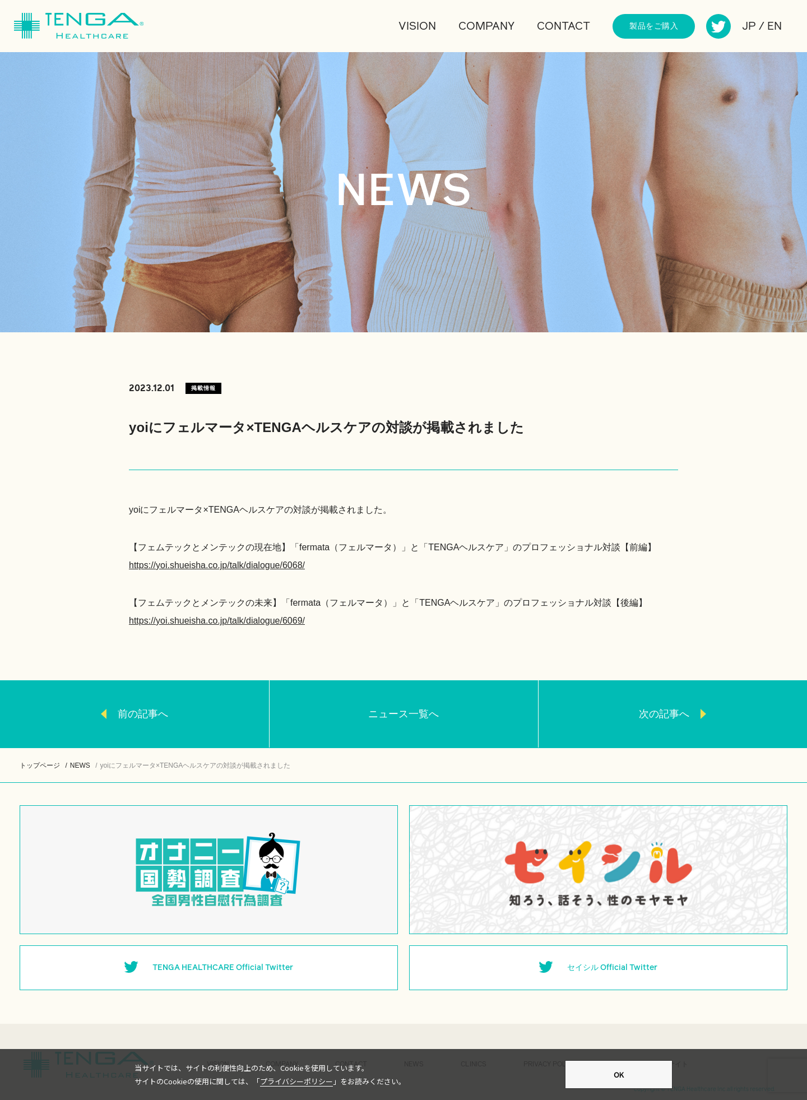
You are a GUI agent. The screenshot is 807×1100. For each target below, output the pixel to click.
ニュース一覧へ (403, 714)
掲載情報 (203, 388)
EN (774, 26)
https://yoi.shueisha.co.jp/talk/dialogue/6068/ (217, 565)
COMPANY (486, 26)
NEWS (80, 765)
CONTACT (563, 26)
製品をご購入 (653, 26)
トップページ (40, 765)
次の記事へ (664, 714)
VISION (417, 26)
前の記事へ (143, 714)
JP (749, 26)
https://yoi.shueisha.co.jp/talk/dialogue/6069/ (217, 620)
